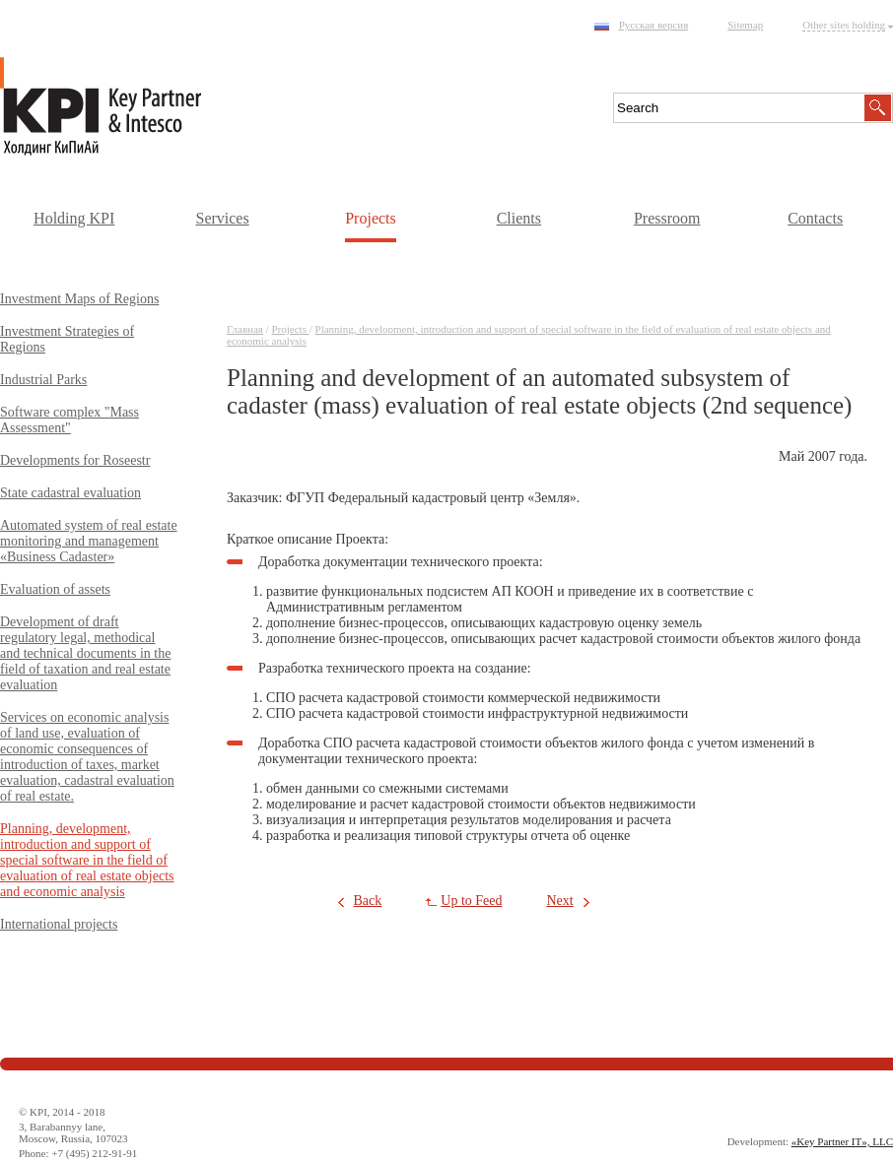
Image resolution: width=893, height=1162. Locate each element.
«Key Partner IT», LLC (842, 1141)
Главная (245, 329)
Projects (370, 218)
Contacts (815, 218)
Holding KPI (74, 218)
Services (221, 218)
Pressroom (667, 218)
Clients (519, 218)
